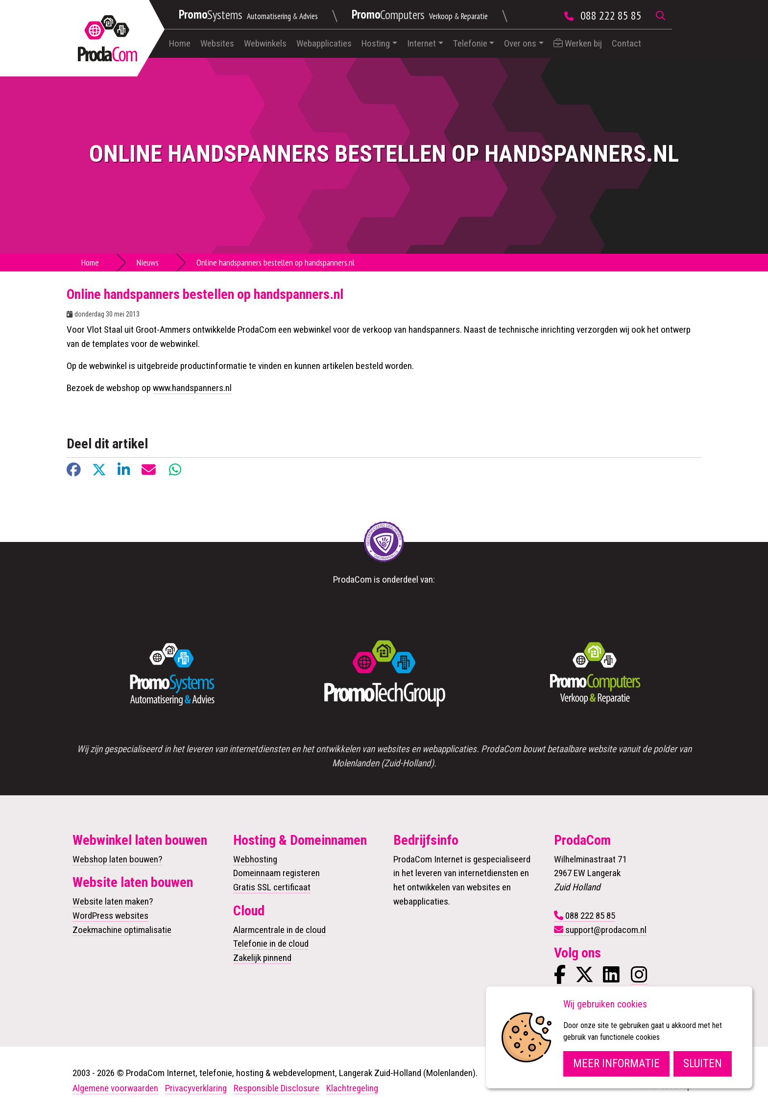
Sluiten (702, 1063)
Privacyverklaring (196, 1088)
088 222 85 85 (611, 15)
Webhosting (255, 859)
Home (180, 43)
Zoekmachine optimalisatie (121, 929)
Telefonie (470, 43)
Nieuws (148, 262)
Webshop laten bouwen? (117, 859)
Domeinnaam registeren (276, 873)
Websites (217, 43)
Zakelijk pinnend (262, 957)
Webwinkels (265, 43)
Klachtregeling (352, 1088)
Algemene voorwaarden (115, 1088)
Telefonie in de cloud (271, 943)
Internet (421, 43)
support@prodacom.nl (606, 929)
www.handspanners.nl (192, 387)
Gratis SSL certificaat (272, 887)
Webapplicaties (324, 43)
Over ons (520, 43)
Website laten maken (110, 901)
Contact (626, 43)
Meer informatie (616, 1063)
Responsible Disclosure (276, 1088)
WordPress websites (110, 915)
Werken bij (577, 43)
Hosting (375, 43)
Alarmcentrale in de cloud (279, 929)
